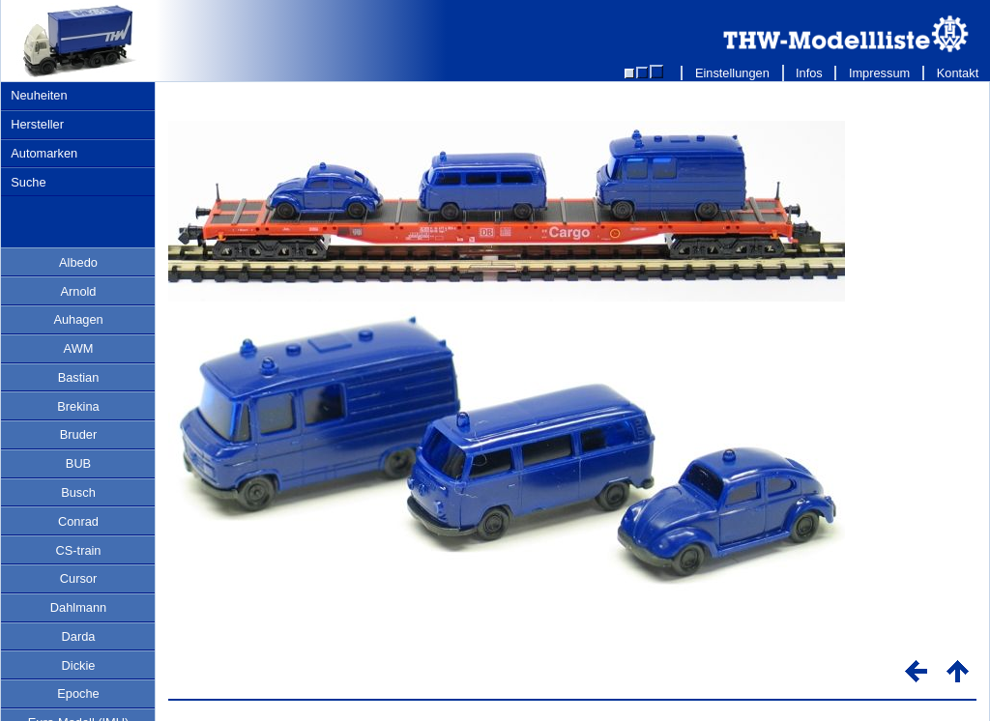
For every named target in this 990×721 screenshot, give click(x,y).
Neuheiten (39, 95)
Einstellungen (732, 73)
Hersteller (37, 124)
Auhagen (77, 319)
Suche (28, 182)
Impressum (879, 73)
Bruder (78, 434)
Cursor (78, 578)
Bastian (79, 377)
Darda (79, 636)
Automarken (44, 153)
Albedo (78, 262)
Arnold (79, 291)
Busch (78, 492)
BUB (78, 463)
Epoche (78, 693)
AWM (79, 348)
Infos (810, 73)
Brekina (78, 406)
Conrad (78, 521)
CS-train (79, 550)
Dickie (79, 665)
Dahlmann (78, 607)
